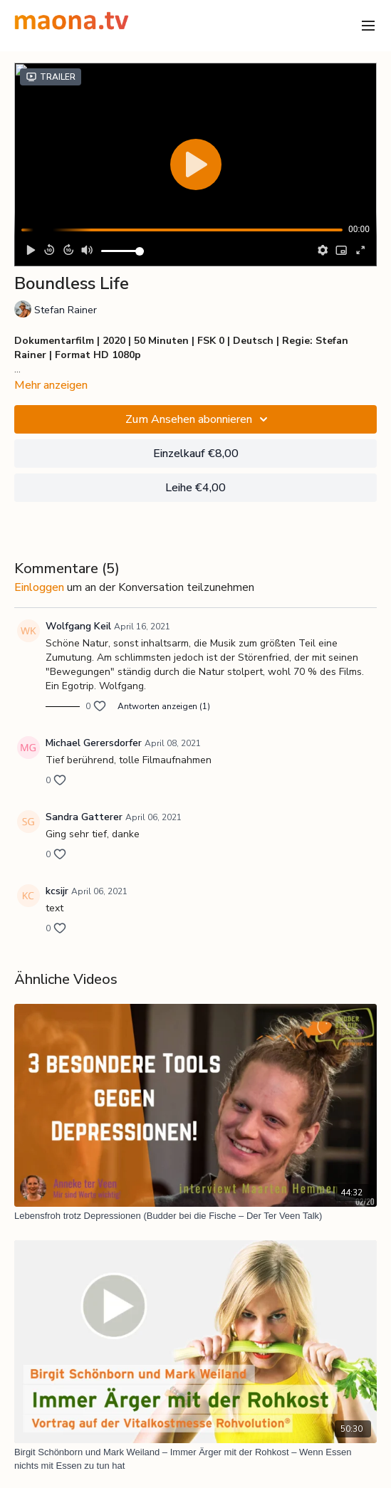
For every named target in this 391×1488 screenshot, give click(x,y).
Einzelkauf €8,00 (196, 453)
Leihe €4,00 (195, 488)
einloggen (39, 587)
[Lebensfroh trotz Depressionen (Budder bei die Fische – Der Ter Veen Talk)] (195, 1216)
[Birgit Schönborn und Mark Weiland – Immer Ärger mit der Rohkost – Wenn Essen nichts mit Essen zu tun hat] (195, 1459)
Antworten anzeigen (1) (164, 706)
